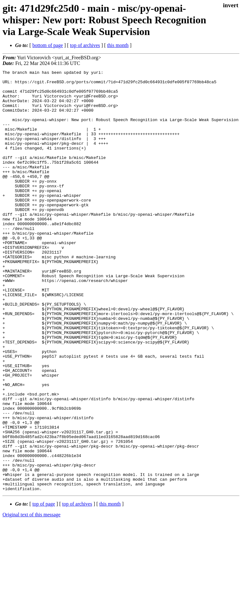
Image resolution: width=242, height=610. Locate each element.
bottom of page (47, 45)
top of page (43, 588)
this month (118, 45)
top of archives (85, 45)
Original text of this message (31, 598)
